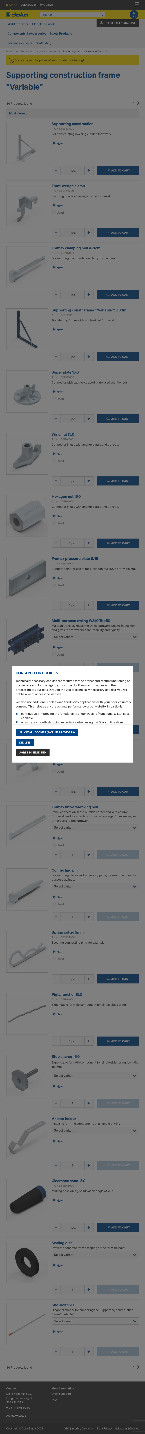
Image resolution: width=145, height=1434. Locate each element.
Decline (24, 742)
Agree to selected (32, 752)
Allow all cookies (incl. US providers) (47, 732)
